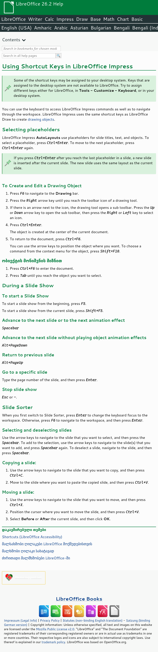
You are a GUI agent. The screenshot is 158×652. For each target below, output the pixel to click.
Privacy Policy (50, 620)
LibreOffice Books (79, 598)
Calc (49, 19)
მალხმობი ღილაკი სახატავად (28, 550)
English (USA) (16, 27)
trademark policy (53, 642)
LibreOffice (13, 19)
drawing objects (41, 119)
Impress (65, 19)
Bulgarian (101, 27)
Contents (11, 40)
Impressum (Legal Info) (20, 620)
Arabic (61, 27)
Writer (35, 19)
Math (109, 19)
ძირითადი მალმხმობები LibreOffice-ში (36, 557)
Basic (137, 19)
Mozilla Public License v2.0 (55, 629)
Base (95, 19)
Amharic (43, 27)
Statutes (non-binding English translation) (92, 620)
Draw (82, 19)
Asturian (79, 27)
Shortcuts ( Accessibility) (32, 536)
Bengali (122, 27)
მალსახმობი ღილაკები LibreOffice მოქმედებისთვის (47, 543)
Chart (123, 19)
